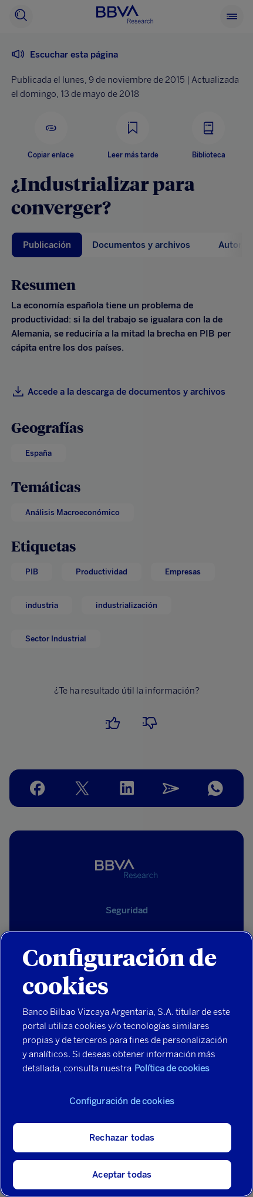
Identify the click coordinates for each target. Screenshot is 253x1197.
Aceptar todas (121, 1174)
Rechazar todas (121, 1137)
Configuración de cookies (121, 1101)
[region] (126, 1064)
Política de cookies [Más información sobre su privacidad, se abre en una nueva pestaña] (172, 1068)
